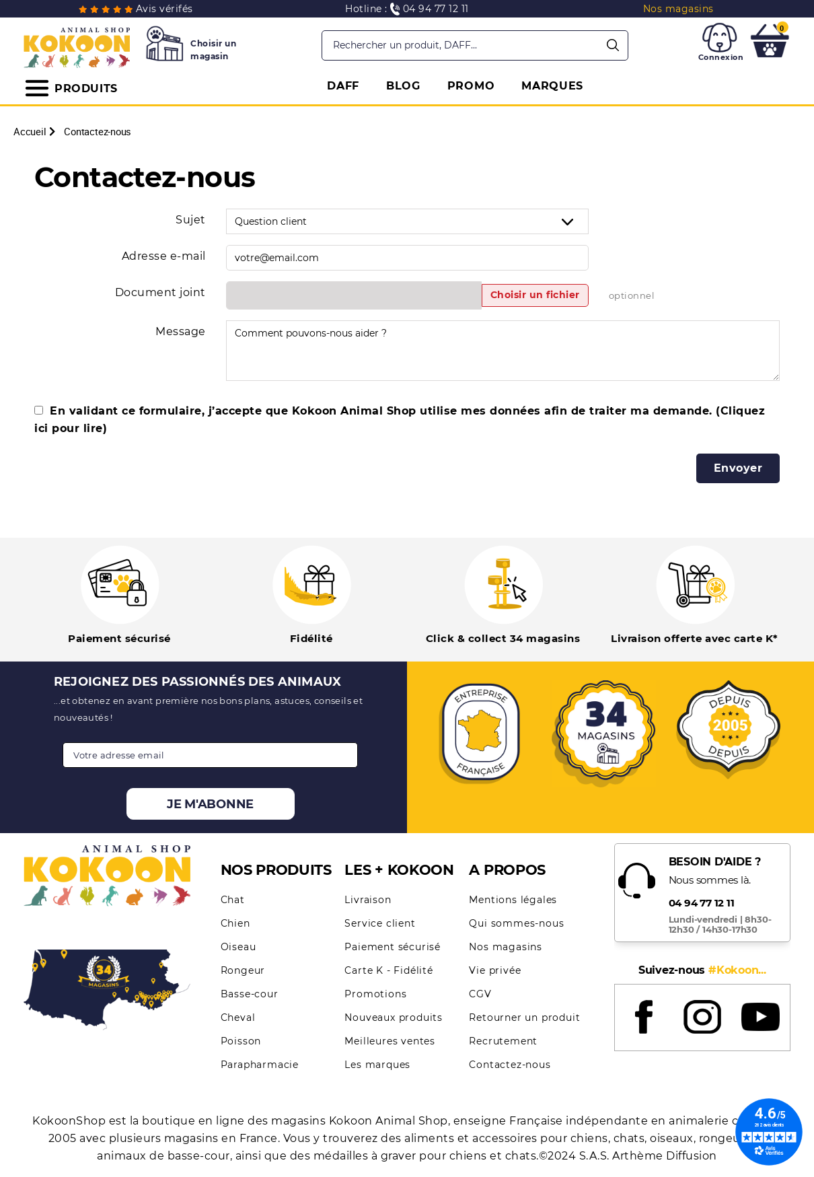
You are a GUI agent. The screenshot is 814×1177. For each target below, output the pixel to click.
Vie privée (495, 970)
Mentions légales (513, 900)
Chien (235, 923)
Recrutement (503, 1041)
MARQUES (552, 85)
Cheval (238, 1017)
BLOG (403, 85)
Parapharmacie (260, 1065)
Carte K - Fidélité (388, 970)
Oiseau (238, 947)
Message (180, 331)
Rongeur (243, 970)
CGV (480, 994)
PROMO (471, 85)
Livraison (367, 900)
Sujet (191, 219)
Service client (379, 923)
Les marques (377, 1065)
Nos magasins (505, 947)
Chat (233, 900)
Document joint (160, 292)
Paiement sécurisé (392, 947)
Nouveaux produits (393, 1017)
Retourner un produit (524, 1017)
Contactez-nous (509, 1065)
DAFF (343, 85)
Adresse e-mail (164, 256)
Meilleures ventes (389, 1041)
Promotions (375, 994)
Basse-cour (250, 994)
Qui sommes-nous (516, 923)
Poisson (241, 1041)
